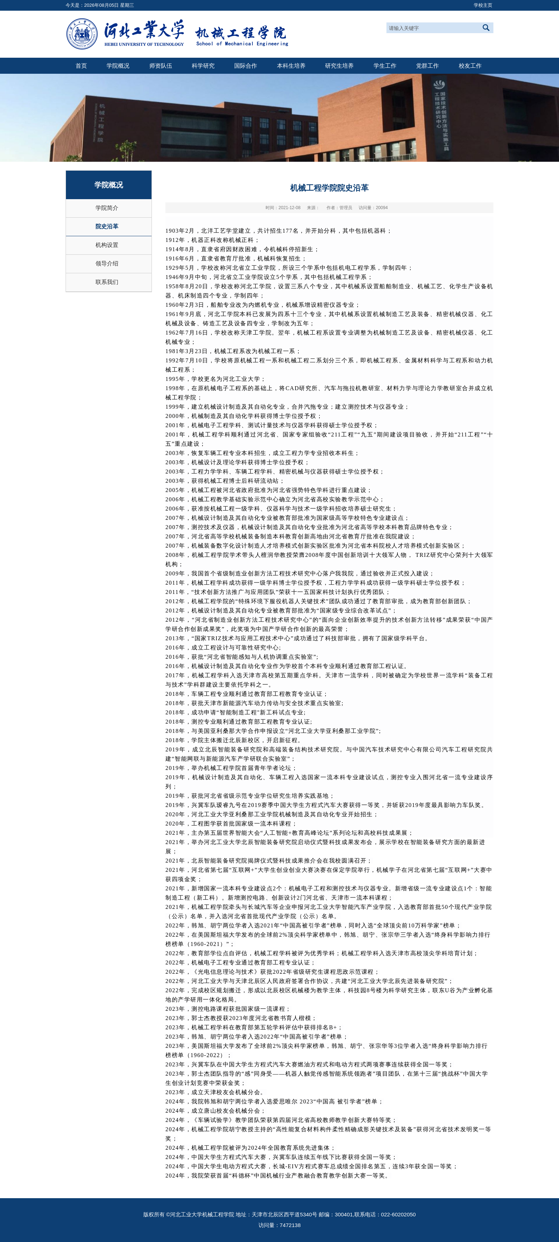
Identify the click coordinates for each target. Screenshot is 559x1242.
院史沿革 (107, 226)
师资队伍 (160, 65)
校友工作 (470, 65)
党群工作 (427, 65)
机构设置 (107, 245)
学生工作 (385, 65)
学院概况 (118, 65)
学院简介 (107, 208)
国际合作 (245, 65)
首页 (81, 65)
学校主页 (483, 5)
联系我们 (107, 282)
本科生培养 (291, 65)
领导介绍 (107, 263)
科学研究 (203, 65)
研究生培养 (339, 65)
